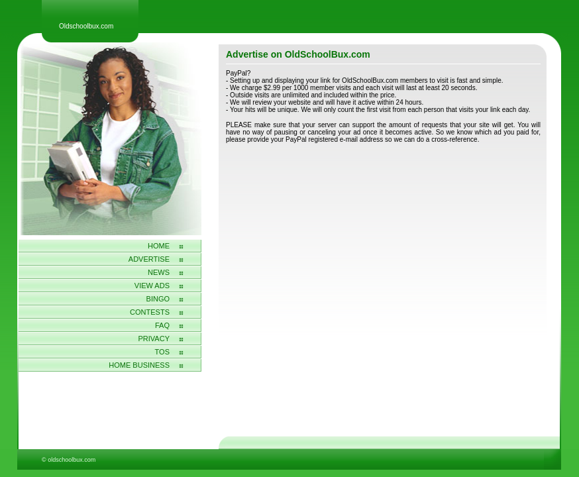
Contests (150, 312)
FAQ (162, 325)
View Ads (152, 286)
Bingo (158, 299)
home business (139, 365)
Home (159, 246)
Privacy (154, 339)
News (159, 272)
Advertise (149, 259)
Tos (162, 352)
